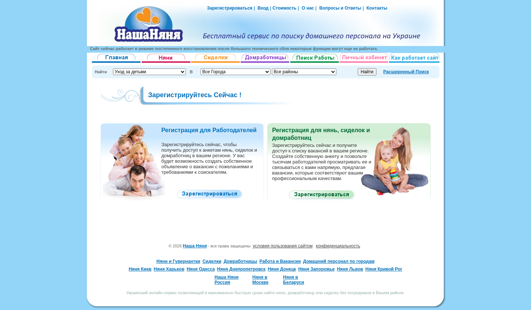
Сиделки (211, 261)
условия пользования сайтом (283, 246)
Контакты (377, 8)
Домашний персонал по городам (338, 261)
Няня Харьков (169, 269)
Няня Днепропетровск (241, 269)
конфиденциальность (338, 246)
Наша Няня (195, 246)
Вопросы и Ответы (340, 8)
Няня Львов (350, 269)
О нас (308, 8)
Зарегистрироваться (229, 8)
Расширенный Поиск (406, 71)
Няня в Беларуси (293, 280)
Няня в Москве (260, 280)
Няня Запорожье (316, 269)
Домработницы (240, 261)
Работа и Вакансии (280, 261)
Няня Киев (140, 269)
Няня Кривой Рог (384, 269)
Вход (262, 8)
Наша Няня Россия (226, 280)
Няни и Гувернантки (178, 261)
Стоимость (285, 8)
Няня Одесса (201, 269)
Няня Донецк (282, 269)
